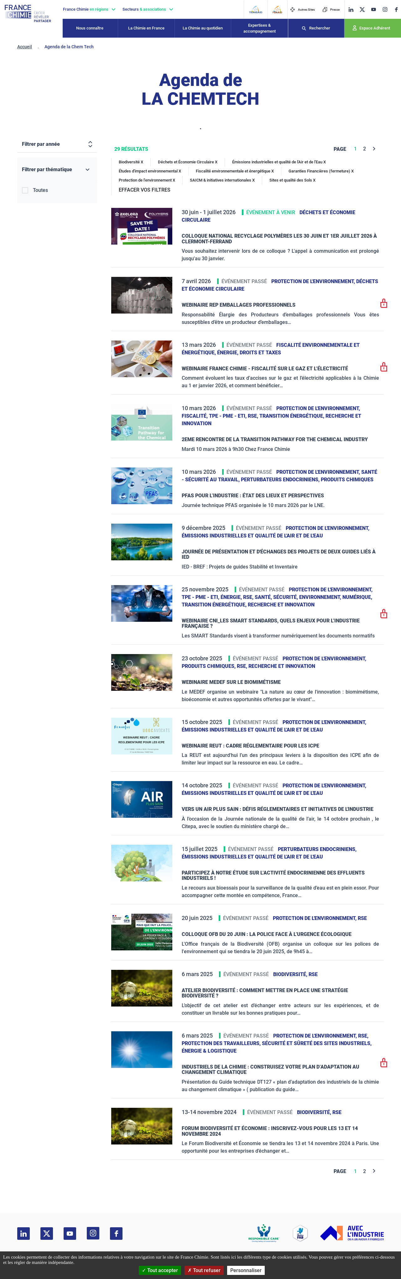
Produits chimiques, (209, 666)
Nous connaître (89, 28)
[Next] (374, 149)
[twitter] (362, 9)
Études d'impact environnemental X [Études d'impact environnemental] (150, 171)
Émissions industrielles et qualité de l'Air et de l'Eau (252, 536)
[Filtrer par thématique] (57, 169)
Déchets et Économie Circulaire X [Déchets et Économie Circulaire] (187, 162)
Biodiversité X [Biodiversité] (131, 162)
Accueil (24, 46)
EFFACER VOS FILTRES (144, 190)
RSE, (253, 416)
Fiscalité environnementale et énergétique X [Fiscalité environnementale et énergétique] (235, 171)
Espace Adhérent (374, 28)
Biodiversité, (291, 974)
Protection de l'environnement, (313, 281)
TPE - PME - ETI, (228, 416)
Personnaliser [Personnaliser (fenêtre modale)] (246, 1270)
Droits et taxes (260, 353)
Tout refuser (204, 1270)
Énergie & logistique (209, 1051)
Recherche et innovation (281, 605)
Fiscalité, (195, 416)
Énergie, (228, 353)
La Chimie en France (146, 28)
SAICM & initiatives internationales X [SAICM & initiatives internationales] (222, 180)
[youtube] (373, 9)
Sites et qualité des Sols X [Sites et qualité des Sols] (292, 180)
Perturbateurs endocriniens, (281, 480)
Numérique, (357, 597)
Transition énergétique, (292, 416)
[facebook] (396, 9)
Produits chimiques (347, 480)
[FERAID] (277, 9)
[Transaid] (255, 9)
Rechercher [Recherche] (319, 28)
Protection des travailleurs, (222, 1043)
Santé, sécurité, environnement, (298, 597)
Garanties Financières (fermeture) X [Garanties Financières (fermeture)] (321, 171)
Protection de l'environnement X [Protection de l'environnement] (147, 180)
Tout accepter (160, 1270)
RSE (362, 918)
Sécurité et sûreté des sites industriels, (317, 1043)
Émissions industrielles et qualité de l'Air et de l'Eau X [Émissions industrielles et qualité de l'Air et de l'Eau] (279, 162)
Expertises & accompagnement (259, 28)
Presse (331, 9)
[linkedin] (351, 9)
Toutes (40, 190)
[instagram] (385, 9)
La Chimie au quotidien (203, 28)
